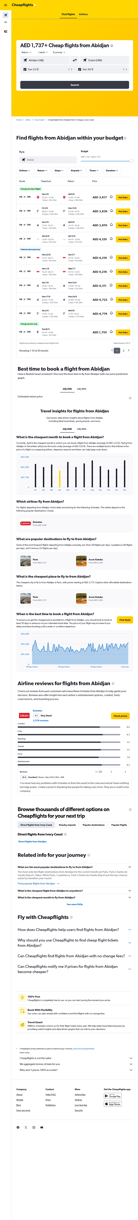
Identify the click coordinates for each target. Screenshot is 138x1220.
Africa (28, 120)
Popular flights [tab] (119, 825)
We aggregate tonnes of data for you (76, 1064)
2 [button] (123, 350)
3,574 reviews (40, 720)
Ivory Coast (39, 120)
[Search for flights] (5, 15)
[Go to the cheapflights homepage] (24, 5)
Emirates (37, 710)
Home (19, 120)
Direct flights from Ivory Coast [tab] (36, 825)
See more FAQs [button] (75, 904)
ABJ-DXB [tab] (67, 389)
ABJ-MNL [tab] (82, 389)
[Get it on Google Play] (113, 1096)
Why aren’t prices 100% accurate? (76, 1070)
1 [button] (117, 350)
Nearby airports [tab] (67, 825)
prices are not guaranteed (83, 1049)
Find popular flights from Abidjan (39, 883)
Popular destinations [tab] (93, 825)
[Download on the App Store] (113, 1104)
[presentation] (111, 45)
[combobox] (59, 52)
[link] (120, 716)
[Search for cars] (5, 22)
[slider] (131, 161)
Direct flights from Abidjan (32, 841)
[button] (5, 5)
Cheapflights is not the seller (76, 1058)
